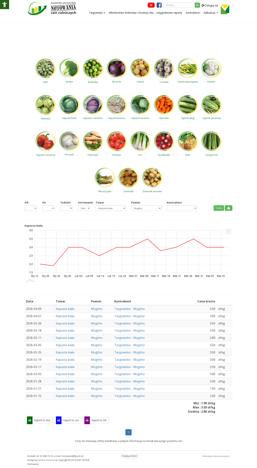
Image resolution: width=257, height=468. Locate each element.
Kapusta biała (65, 309)
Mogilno (96, 309)
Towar (100, 202)
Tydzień (65, 202)
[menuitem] (228, 231)
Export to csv (71, 420)
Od (26, 202)
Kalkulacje (211, 12)
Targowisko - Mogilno (129, 309)
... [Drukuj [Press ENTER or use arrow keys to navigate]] (228, 230)
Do (44, 202)
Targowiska (97, 12)
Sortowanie (84, 202)
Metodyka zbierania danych (216, 456)
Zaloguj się (210, 5)
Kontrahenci (193, 12)
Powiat (135, 202)
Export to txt (99, 420)
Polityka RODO (129, 456)
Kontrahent (174, 202)
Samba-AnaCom (46, 460)
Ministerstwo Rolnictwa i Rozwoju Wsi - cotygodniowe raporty (145, 12)
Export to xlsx (42, 420)
